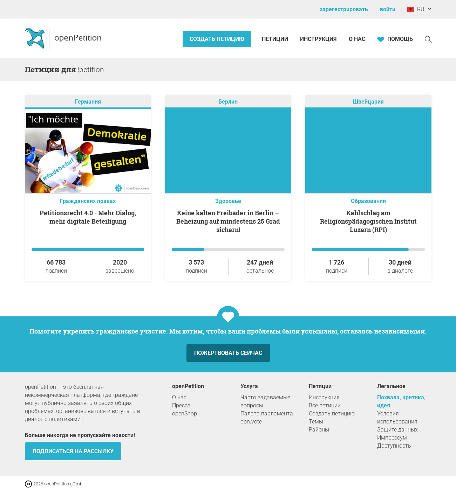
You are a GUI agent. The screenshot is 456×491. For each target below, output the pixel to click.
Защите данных (397, 429)
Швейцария (368, 101)
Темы (316, 421)
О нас (357, 39)
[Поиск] (428, 39)
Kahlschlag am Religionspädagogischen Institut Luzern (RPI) (368, 221)
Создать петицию (217, 39)
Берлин (228, 101)
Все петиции (325, 405)
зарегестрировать (344, 9)
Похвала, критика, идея (401, 401)
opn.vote (251, 421)
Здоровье (228, 201)
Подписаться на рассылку (73, 451)
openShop (184, 413)
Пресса (181, 405)
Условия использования (397, 417)
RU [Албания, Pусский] (415, 9)
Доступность (394, 445)
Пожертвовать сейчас (228, 353)
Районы (319, 429)
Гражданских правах (88, 201)
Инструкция (318, 39)
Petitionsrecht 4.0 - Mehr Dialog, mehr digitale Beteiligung (88, 217)
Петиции (276, 39)
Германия (88, 101)
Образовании (368, 201)
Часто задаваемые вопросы (265, 401)
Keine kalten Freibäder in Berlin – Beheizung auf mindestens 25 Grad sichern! (228, 221)
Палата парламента (266, 413)
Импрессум (392, 437)
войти (387, 9)
